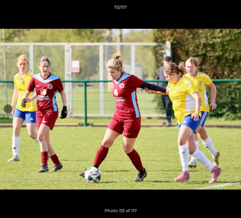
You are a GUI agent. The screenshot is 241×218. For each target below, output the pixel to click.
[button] (230, 9)
